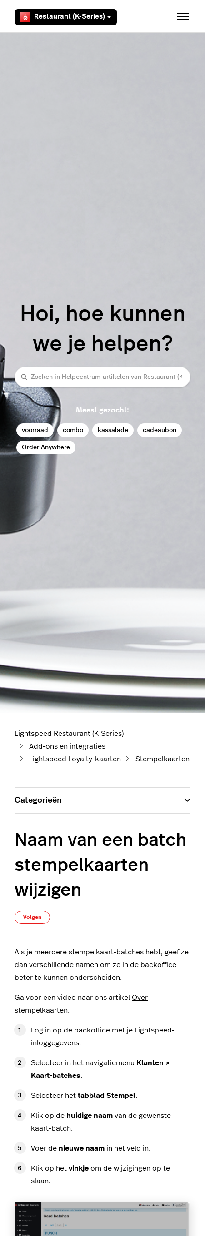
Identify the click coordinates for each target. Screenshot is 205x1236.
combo (73, 430)
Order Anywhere (46, 447)
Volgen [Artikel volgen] (32, 917)
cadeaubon (159, 430)
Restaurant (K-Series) (65, 17)
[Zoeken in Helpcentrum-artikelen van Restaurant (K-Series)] (102, 377)
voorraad (35, 430)
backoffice (92, 1030)
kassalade (113, 430)
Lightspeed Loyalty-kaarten (75, 759)
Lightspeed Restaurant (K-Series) (69, 733)
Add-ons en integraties (67, 746)
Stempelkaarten (162, 759)
